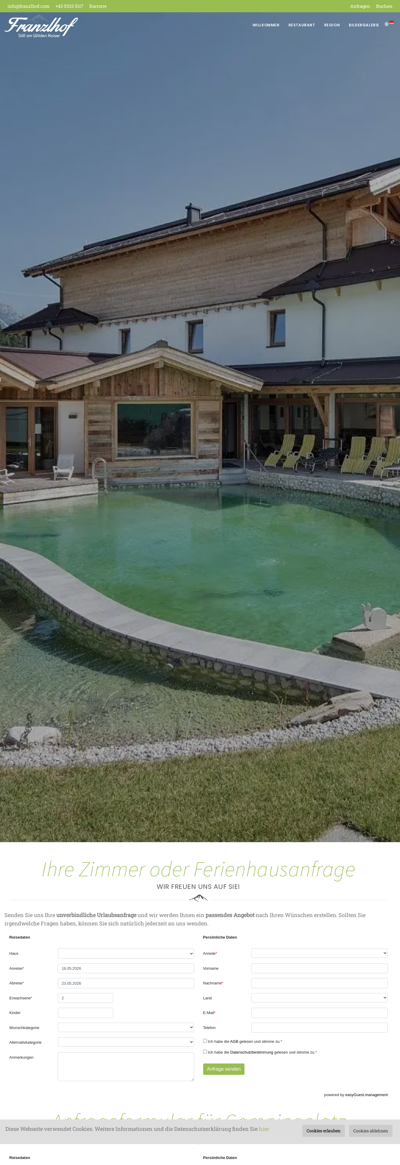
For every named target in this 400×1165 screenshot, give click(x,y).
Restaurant (302, 25)
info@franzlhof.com (28, 6)
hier (264, 1128)
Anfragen (360, 6)
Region (332, 25)
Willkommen (266, 25)
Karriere (98, 6)
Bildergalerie (364, 25)
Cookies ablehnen (370, 1131)
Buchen (384, 6)
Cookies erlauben (323, 1131)
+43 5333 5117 (69, 6)
